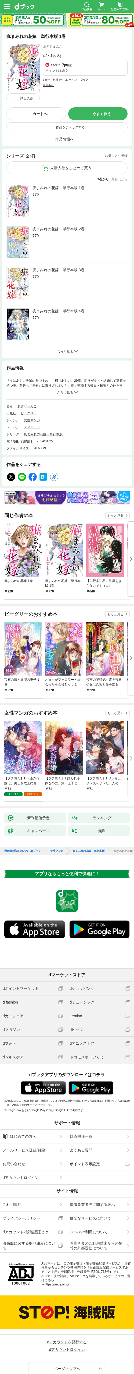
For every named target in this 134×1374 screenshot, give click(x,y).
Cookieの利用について (89, 1193)
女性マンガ (32, 386)
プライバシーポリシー (21, 1179)
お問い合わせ (14, 1125)
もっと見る (115, 481)
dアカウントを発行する (67, 1303)
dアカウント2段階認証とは (25, 1193)
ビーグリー (29, 379)
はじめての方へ (19, 1097)
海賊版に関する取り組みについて (29, 1206)
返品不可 (48, 59)
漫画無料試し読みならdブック (22, 812)
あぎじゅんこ (52, 46)
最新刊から (119, 144)
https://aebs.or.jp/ (57, 1246)
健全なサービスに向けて (90, 1179)
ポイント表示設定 (85, 1125)
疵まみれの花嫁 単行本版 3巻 (58, 235)
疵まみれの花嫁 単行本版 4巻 (58, 276)
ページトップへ (67, 1330)
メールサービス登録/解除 (24, 1111)
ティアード (32, 393)
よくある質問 (81, 1111)
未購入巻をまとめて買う (71, 133)
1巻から (103, 144)
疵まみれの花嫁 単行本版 (43, 400)
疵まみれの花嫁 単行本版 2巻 (58, 194)
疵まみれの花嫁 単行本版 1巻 (58, 153)
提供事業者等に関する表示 (92, 1166)
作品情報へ (64, 105)
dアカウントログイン (21, 1139)
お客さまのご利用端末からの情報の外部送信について (96, 1206)
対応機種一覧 (81, 1098)
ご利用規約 (12, 1166)
